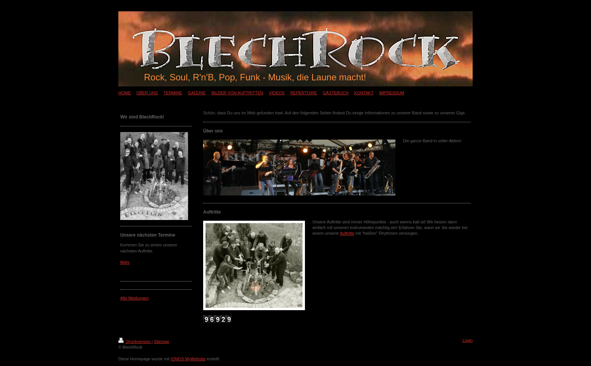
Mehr (125, 262)
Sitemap (161, 341)
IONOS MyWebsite (188, 359)
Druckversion (135, 341)
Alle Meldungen (134, 298)
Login (467, 340)
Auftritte (347, 233)
